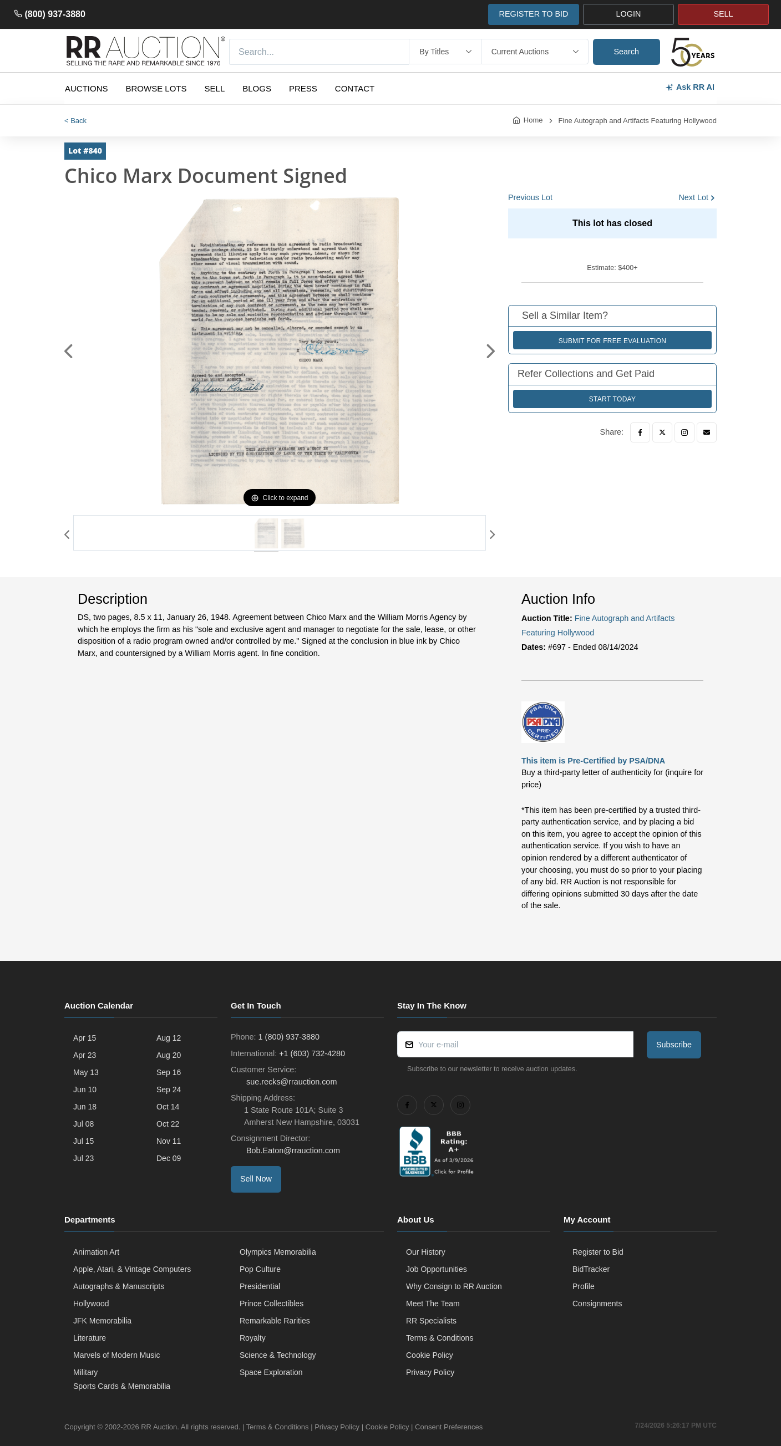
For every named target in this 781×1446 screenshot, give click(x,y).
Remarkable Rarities (275, 1320)
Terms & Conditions (439, 1337)
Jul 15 (83, 1141)
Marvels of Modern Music (116, 1355)
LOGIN (628, 13)
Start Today (612, 399)
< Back (75, 120)
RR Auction (159, 1427)
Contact (354, 88)
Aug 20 (168, 1055)
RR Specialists (431, 1320)
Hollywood (91, 1303)
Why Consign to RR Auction (454, 1286)
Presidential (260, 1286)
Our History (425, 1252)
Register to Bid (597, 1252)
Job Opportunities (436, 1269)
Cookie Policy (429, 1355)
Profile (583, 1286)
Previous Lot (530, 197)
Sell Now (256, 1178)
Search (627, 51)
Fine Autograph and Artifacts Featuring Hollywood (638, 120)
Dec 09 (168, 1158)
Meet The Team (433, 1303)
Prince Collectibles (271, 1303)
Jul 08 (83, 1123)
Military (85, 1372)
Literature (89, 1337)
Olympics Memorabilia (278, 1252)
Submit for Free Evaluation (613, 341)
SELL (723, 13)
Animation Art (96, 1252)
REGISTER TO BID (533, 13)
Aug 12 (168, 1037)
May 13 (86, 1072)
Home (533, 120)
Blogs (256, 88)
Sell (215, 88)
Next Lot (693, 197)
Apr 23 (84, 1055)
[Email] (707, 432)
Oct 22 (167, 1123)
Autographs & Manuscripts (118, 1286)
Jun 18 (85, 1106)
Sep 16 (168, 1072)
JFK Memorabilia (102, 1320)
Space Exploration (271, 1372)
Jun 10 (85, 1089)
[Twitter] (662, 432)
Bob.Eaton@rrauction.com (292, 1150)
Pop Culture (260, 1269)
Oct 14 (167, 1106)
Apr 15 (84, 1037)
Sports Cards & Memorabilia (121, 1386)
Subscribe (674, 1044)
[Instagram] (684, 432)
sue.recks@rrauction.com (290, 1081)
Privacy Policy (430, 1372)
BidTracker (591, 1269)
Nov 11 (168, 1141)
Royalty (253, 1337)
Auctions (86, 88)
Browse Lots (156, 88)
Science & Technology (278, 1355)
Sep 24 (168, 1089)
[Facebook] (640, 432)
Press (303, 88)
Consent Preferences (449, 1427)
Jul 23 (83, 1158)
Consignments (597, 1303)
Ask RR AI (689, 87)
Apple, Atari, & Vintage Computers (132, 1269)
